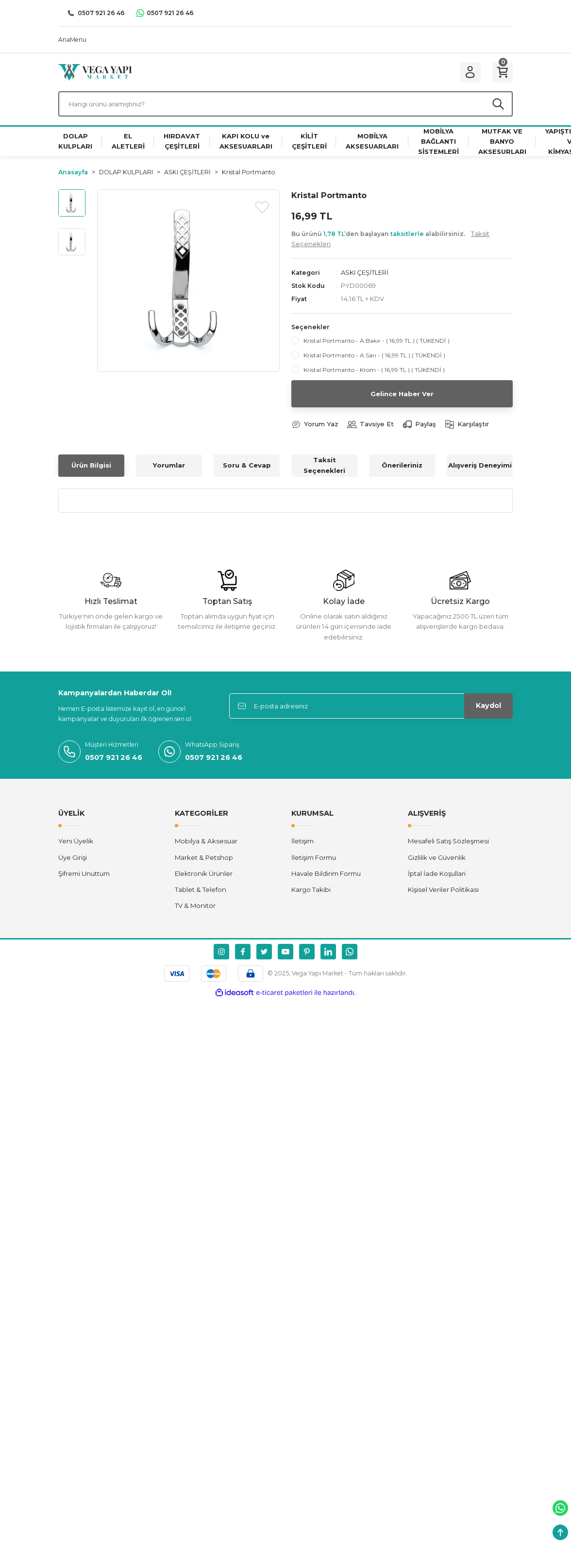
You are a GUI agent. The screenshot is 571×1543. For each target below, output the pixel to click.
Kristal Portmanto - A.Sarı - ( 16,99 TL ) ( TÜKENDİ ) (374, 357)
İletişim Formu (313, 859)
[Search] (285, 105)
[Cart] (502, 73)
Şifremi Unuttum (84, 875)
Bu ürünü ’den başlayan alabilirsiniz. (390, 241)
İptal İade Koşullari (437, 875)
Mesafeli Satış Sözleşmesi (448, 843)
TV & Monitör (195, 907)
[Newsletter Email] (371, 708)
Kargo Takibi (311, 891)
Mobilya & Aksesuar (206, 843)
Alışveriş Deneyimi (480, 467)
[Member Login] (469, 73)
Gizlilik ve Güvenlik (437, 859)
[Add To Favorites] (262, 208)
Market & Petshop (204, 859)
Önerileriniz (402, 467)
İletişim (302, 843)
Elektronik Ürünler (204, 875)
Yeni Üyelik (75, 843)
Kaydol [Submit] (488, 707)
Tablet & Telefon (200, 891)
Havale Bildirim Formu (326, 875)
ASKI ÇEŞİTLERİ (365, 274)
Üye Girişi (72, 859)
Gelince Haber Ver (402, 395)
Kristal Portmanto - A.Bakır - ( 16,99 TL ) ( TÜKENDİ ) (376, 342)
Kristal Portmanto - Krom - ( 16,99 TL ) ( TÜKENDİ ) (374, 371)
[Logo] (95, 72)
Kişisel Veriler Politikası (443, 891)
